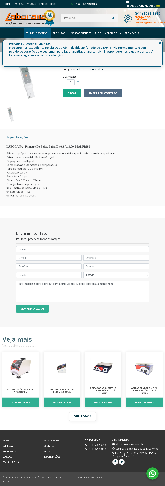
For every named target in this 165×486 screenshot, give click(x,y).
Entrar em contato (103, 93)
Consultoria (113, 33)
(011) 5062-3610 (97, 444)
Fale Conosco (47, 3)
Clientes (49, 445)
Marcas (31, 3)
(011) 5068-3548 (97, 448)
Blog (98, 33)
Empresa (19, 3)
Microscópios (36, 33)
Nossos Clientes (81, 33)
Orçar (71, 93)
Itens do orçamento (143, 6)
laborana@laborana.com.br (130, 444)
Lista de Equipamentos (89, 69)
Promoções (132, 33)
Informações (52, 456)
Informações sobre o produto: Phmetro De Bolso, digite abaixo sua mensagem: (82, 291)
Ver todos (82, 416)
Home (7, 3)
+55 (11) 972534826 (86, 3)
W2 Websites (97, 477)
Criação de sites (82, 477)
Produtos (59, 33)
